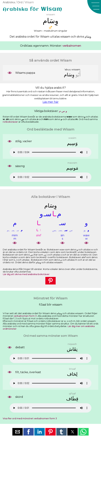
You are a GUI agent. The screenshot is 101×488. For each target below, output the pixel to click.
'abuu (67, 69)
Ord (20, 2)
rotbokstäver (10, 122)
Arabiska (9, 2)
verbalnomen (72, 45)
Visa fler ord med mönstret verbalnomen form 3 (30, 418)
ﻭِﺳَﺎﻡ (69, 75)
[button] (94, 7)
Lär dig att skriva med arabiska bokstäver (26, 274)
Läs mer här (51, 102)
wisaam (75, 69)
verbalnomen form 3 (25, 316)
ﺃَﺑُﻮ (78, 75)
